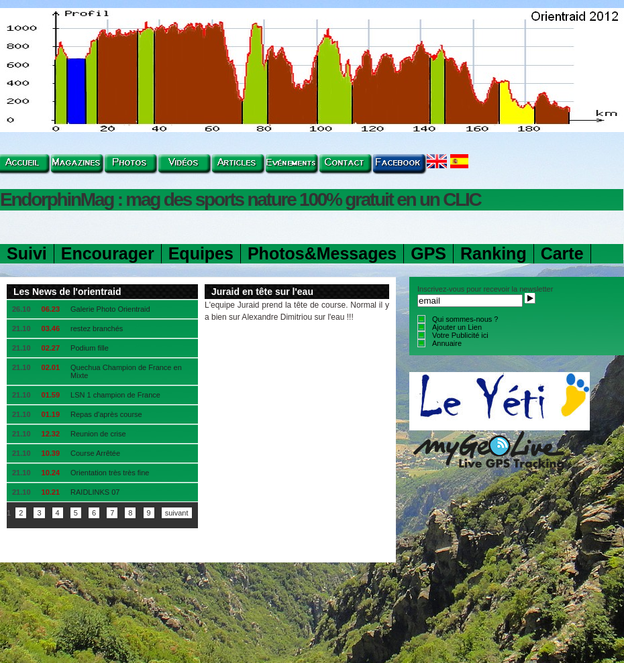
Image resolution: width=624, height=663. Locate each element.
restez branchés (96, 328)
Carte (562, 253)
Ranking (493, 253)
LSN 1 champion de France (115, 395)
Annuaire (447, 343)
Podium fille (89, 348)
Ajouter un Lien (457, 327)
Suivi (27, 253)
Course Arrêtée (95, 453)
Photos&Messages (322, 253)
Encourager (107, 253)
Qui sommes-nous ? (465, 319)
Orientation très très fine (109, 473)
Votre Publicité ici (460, 335)
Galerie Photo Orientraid (110, 309)
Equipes (200, 253)
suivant (177, 513)
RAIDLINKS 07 (94, 492)
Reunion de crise (98, 434)
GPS (428, 253)
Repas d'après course (106, 414)
